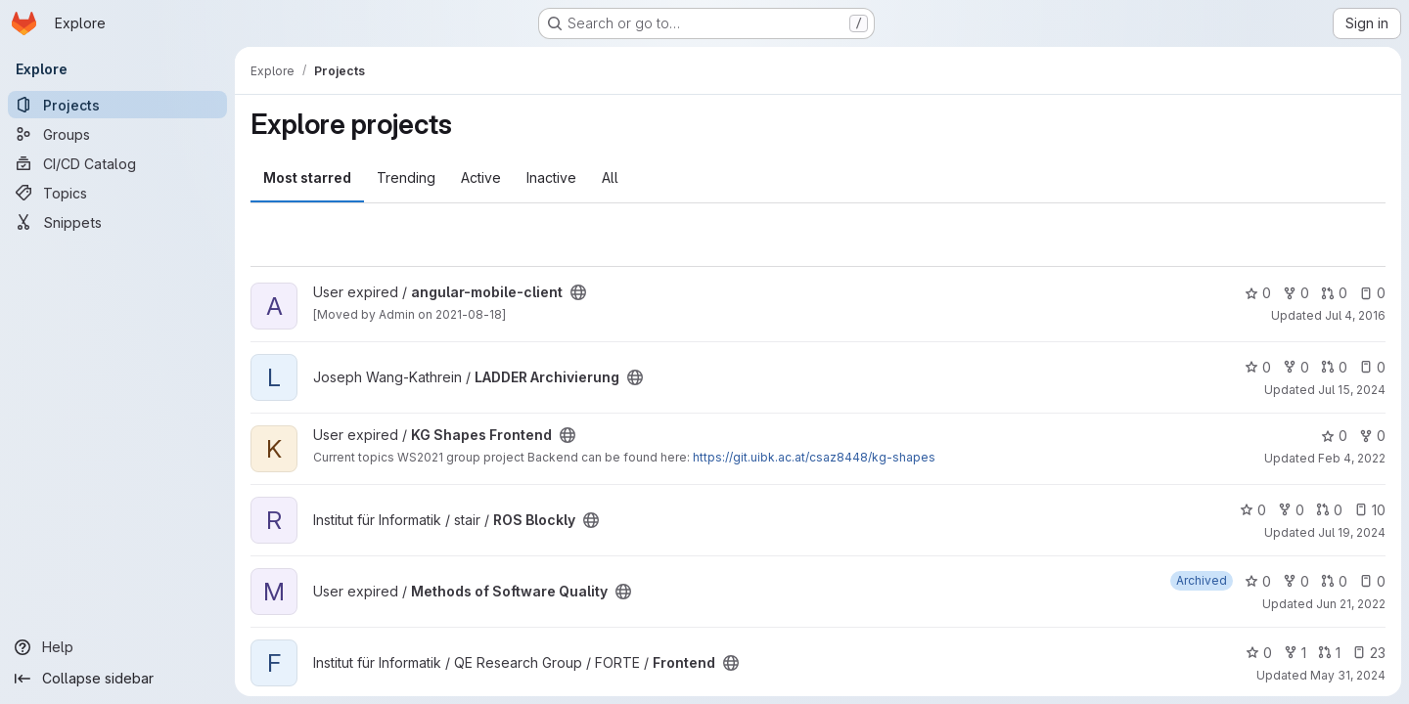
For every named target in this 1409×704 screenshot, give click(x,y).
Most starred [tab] (307, 177)
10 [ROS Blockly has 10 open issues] (1370, 510)
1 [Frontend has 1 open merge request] (1329, 652)
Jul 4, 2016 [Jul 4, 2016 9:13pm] (1355, 315)
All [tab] (610, 177)
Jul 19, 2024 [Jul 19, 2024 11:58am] (1352, 532)
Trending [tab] (406, 177)
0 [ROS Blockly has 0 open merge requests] (1329, 510)
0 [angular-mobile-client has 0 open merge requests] (1334, 293)
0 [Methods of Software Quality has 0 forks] (1296, 581)
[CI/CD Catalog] (117, 163)
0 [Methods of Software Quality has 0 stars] (1258, 581)
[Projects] (117, 104)
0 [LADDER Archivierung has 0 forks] (1296, 367)
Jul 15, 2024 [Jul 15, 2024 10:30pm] (1352, 389)
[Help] (117, 647)
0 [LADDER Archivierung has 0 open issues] (1372, 367)
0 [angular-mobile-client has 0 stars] (1258, 293)
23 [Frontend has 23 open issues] (1369, 652)
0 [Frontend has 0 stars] (1259, 652)
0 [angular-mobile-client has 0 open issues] (1372, 293)
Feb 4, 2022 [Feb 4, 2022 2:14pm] (1352, 458)
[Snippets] (117, 222)
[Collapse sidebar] (117, 678)
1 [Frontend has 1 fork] (1295, 652)
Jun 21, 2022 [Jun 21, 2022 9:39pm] (1351, 603)
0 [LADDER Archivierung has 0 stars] (1258, 367)
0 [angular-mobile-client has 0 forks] (1296, 293)
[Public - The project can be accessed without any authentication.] (578, 292)
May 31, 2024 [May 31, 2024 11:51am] (1348, 675)
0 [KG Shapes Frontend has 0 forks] (1372, 435)
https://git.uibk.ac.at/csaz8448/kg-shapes (814, 457)
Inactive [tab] (551, 177)
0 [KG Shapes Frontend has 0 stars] (1334, 435)
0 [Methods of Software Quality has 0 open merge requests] (1334, 581)
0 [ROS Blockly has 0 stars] (1253, 510)
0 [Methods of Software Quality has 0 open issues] (1372, 581)
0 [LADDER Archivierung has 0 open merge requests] (1334, 367)
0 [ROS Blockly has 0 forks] (1291, 510)
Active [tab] (481, 177)
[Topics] (117, 192)
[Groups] (117, 134)
